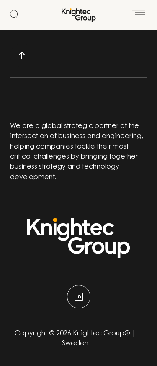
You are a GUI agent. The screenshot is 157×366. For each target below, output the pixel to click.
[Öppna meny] (138, 9)
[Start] (79, 15)
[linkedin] (78, 296)
